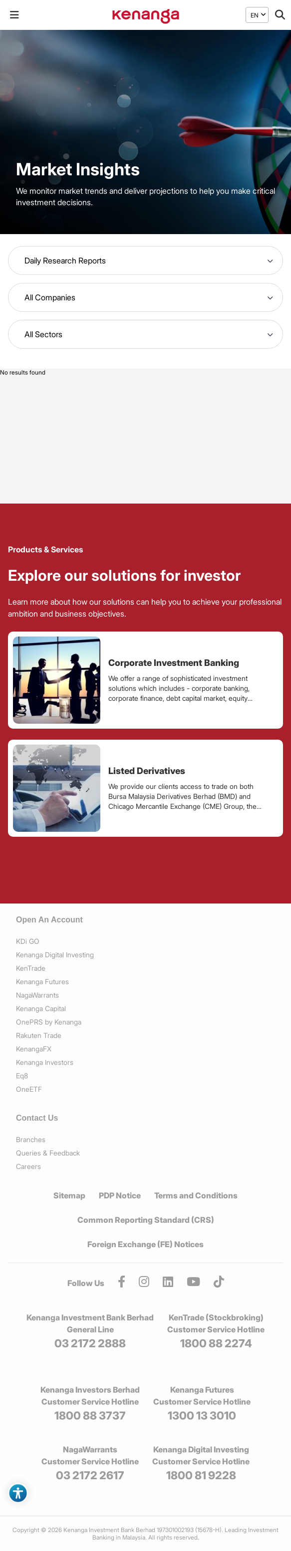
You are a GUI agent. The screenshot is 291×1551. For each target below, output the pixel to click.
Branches (30, 1139)
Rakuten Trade (38, 1035)
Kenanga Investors (44, 1062)
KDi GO (27, 941)
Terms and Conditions (196, 1195)
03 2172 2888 (90, 1343)
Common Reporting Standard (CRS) (145, 1220)
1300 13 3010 (202, 1415)
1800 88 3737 (90, 1415)
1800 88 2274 (216, 1343)
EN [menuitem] (255, 14)
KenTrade (30, 968)
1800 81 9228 (201, 1475)
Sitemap (69, 1195)
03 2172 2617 (90, 1475)
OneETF (29, 1089)
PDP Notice (120, 1195)
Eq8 (22, 1075)
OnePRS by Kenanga (48, 1022)
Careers (28, 1166)
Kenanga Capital (41, 1008)
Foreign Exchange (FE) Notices (145, 1244)
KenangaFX (33, 1048)
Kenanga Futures (42, 981)
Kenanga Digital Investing (55, 954)
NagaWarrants (37, 995)
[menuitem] (254, 15)
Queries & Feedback (48, 1153)
